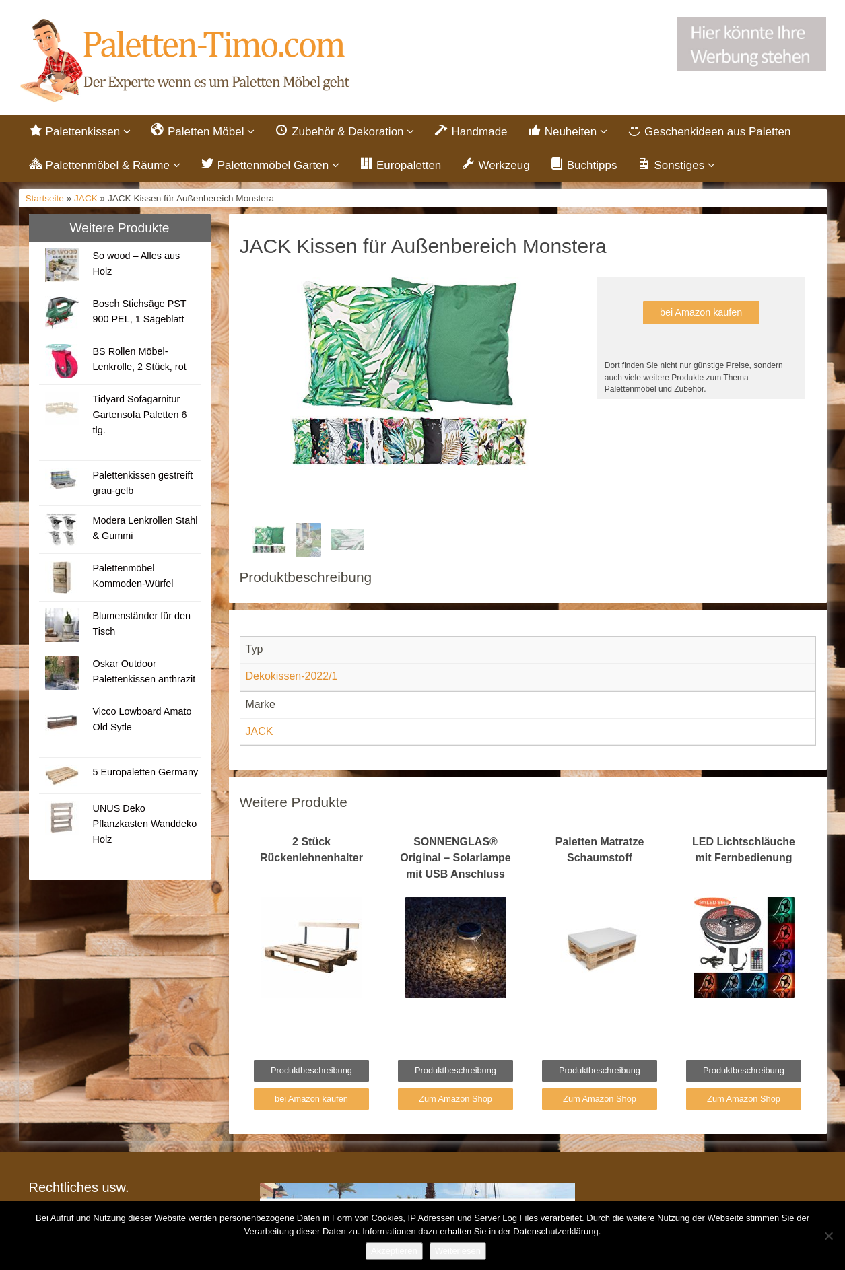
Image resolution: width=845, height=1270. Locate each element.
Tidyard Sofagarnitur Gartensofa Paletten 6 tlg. (139, 414)
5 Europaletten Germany (145, 772)
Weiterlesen (458, 1251)
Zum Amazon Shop (455, 1099)
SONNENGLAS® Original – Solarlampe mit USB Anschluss (455, 858)
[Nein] (828, 1235)
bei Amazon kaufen (701, 312)
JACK (86, 198)
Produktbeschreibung (311, 1070)
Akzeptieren (394, 1251)
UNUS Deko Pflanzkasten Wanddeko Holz (144, 824)
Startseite (45, 198)
